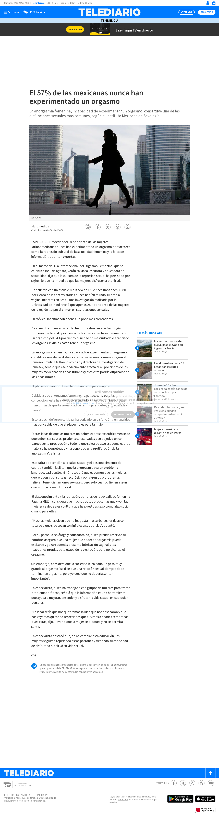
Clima (55, 3)
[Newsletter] (213, 3)
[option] (109, 173)
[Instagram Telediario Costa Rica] (192, 783)
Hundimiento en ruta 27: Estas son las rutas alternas (169, 367)
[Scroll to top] (210, 773)
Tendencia (109, 20)
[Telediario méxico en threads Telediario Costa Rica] (201, 783)
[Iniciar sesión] (208, 3)
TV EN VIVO (187, 12)
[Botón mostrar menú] (12, 12)
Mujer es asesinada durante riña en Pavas (167, 431)
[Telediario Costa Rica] (109, 12)
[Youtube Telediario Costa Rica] (211, 783)
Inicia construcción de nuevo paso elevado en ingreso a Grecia (168, 345)
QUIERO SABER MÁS (96, 412)
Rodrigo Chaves (84, 3)
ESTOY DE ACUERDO (123, 412)
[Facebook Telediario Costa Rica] (174, 783)
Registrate (207, 12)
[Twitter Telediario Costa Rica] (183, 783)
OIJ (48, 3)
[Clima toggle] (33, 12)
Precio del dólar (67, 3)
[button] (87, 227)
